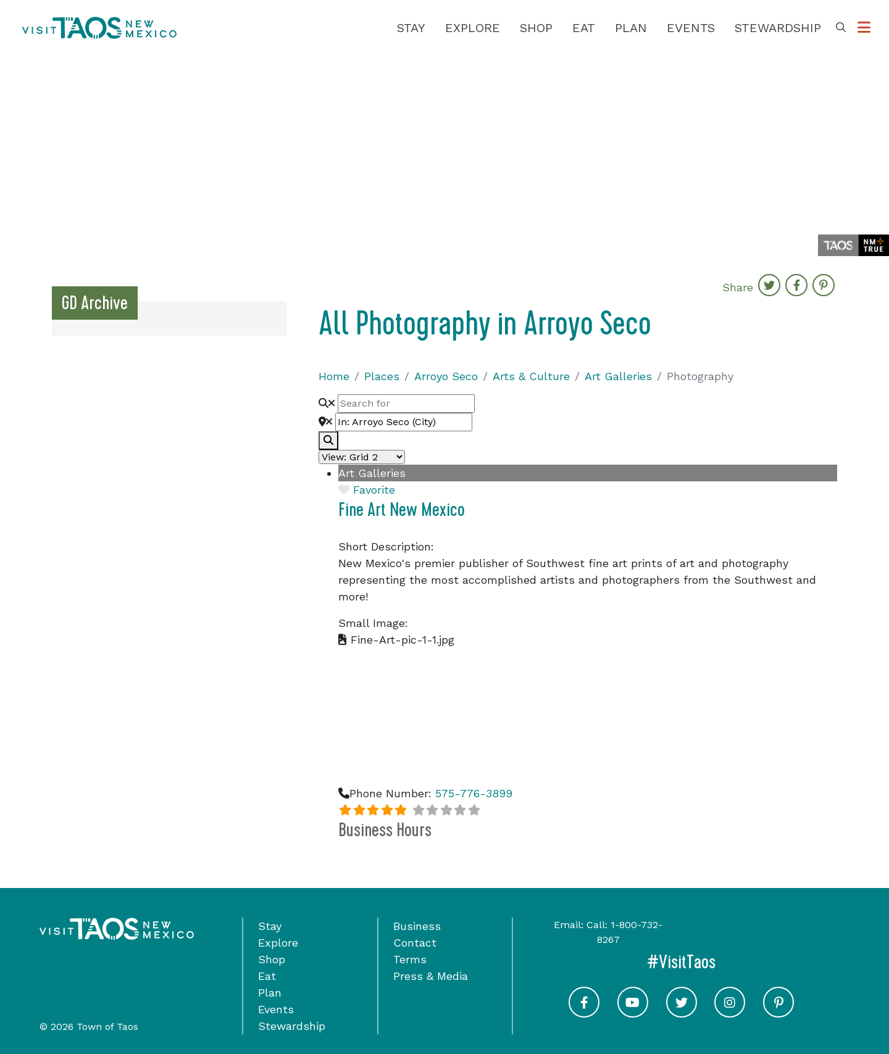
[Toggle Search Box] (841, 27)
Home (334, 376)
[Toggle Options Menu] (864, 27)
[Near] (403, 422)
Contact (414, 942)
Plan (631, 27)
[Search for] (406, 403)
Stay (411, 27)
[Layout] (362, 457)
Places (381, 376)
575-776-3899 (473, 793)
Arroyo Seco (446, 376)
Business (417, 925)
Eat (583, 27)
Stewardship (778, 27)
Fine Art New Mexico (401, 509)
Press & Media (430, 975)
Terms (410, 959)
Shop (536, 27)
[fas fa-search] (328, 440)
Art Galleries (618, 376)
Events (691, 27)
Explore (472, 27)
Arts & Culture (531, 376)
